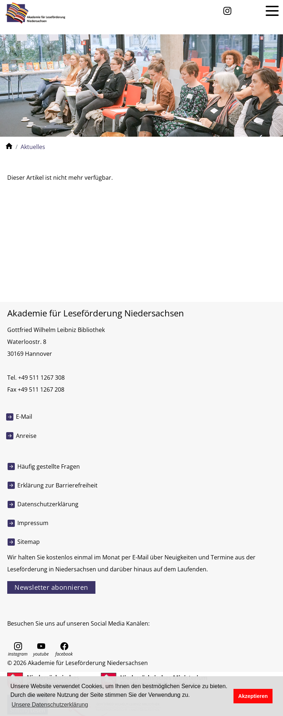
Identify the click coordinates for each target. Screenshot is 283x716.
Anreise (26, 436)
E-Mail (24, 417)
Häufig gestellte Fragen (48, 466)
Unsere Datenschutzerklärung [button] (50, 705)
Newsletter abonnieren (51, 587)
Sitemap (28, 542)
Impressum (32, 523)
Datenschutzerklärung (47, 504)
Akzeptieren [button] (253, 696)
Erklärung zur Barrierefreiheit (57, 485)
